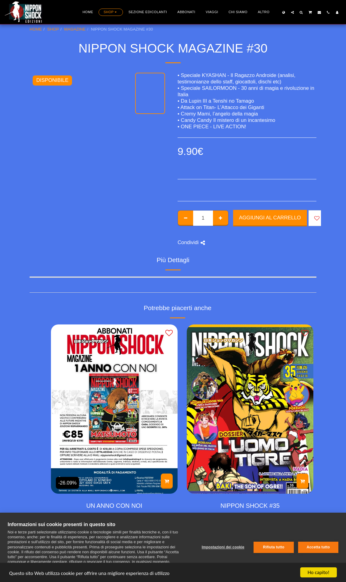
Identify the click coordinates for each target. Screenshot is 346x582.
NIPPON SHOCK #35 (250, 505)
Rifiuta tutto (273, 547)
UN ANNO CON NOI (114, 505)
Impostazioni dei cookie (223, 547)
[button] (292, 12)
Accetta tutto (318, 547)
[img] (114, 408)
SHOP (53, 29)
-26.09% (67, 482)
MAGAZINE (74, 29)
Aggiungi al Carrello (270, 218)
